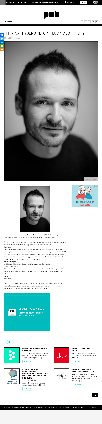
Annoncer (47, 2)
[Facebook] (2, 35)
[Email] (2, 46)
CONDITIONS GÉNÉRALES (24, 421)
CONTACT (95, 421)
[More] (2, 49)
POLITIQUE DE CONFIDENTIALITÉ (42, 421)
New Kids (19, 2)
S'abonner (83, 2)
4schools (27, 2)
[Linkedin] (2, 42)
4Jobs (34, 2)
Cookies (55, 421)
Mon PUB (40, 2)
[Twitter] (2, 38)
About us (55, 2)
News (6, 2)
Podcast (12, 2)
